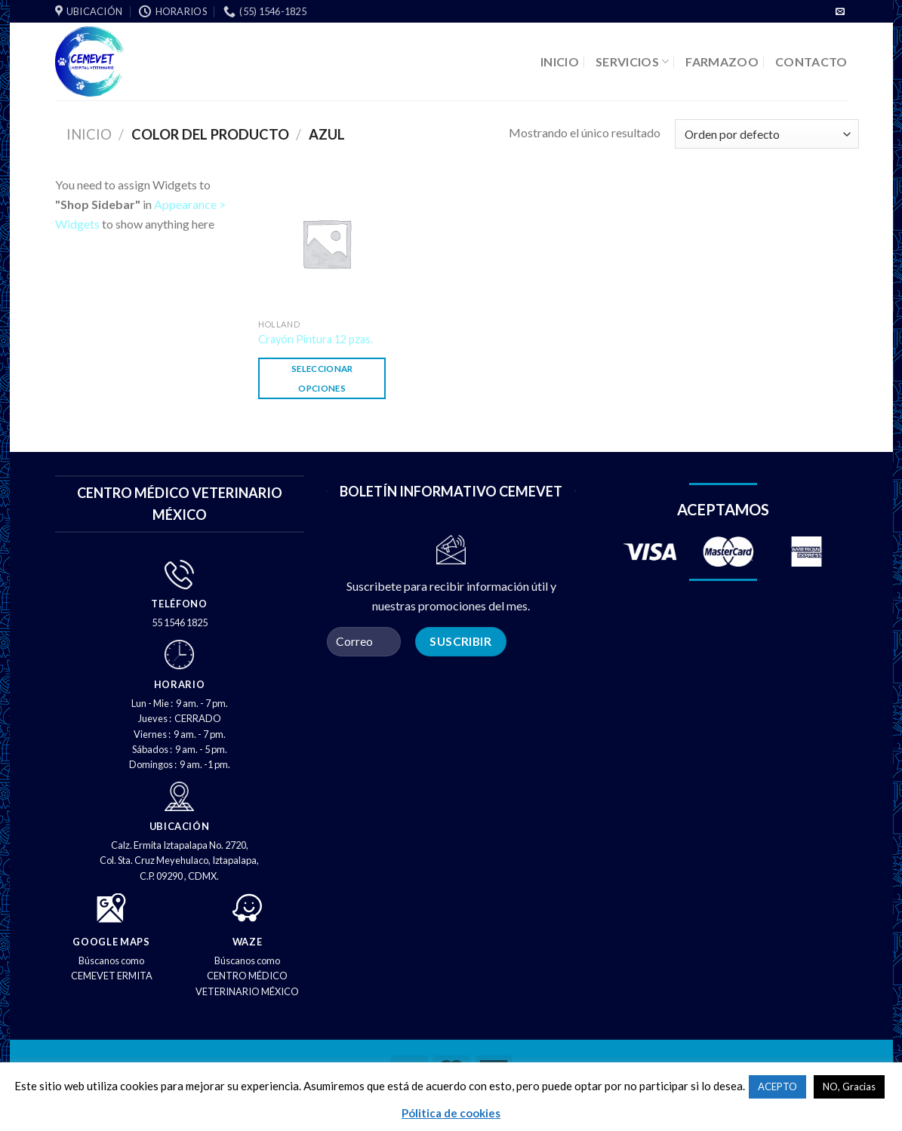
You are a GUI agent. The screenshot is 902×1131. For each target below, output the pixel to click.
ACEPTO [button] (777, 1086)
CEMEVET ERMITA (111, 976)
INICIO (559, 61)
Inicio (89, 134)
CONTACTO (811, 61)
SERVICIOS (632, 61)
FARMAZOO (722, 61)
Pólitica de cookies (451, 1113)
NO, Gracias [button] (849, 1086)
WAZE (247, 942)
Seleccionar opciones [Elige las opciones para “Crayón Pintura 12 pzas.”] (322, 378)
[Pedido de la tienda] (766, 134)
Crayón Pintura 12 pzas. (315, 339)
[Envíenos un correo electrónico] (840, 12)
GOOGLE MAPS (110, 942)
